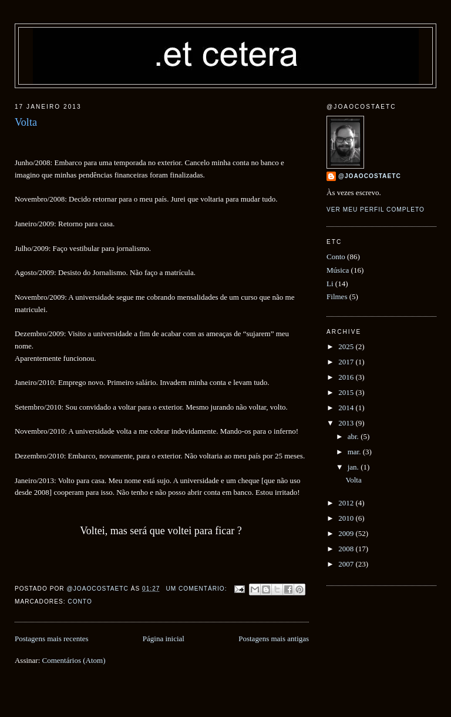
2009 (346, 533)
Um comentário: (197, 588)
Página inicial (163, 638)
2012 (346, 502)
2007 (346, 563)
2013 (346, 422)
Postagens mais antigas (273, 638)
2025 (346, 346)
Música (338, 270)
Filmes (337, 296)
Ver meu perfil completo (376, 209)
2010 (346, 518)
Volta (26, 122)
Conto (80, 601)
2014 (346, 407)
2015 (346, 392)
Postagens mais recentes (52, 638)
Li (330, 283)
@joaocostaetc (369, 176)
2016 (346, 377)
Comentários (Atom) (74, 660)
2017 (346, 361)
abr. (354, 436)
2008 (346, 548)
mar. (355, 451)
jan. (354, 467)
